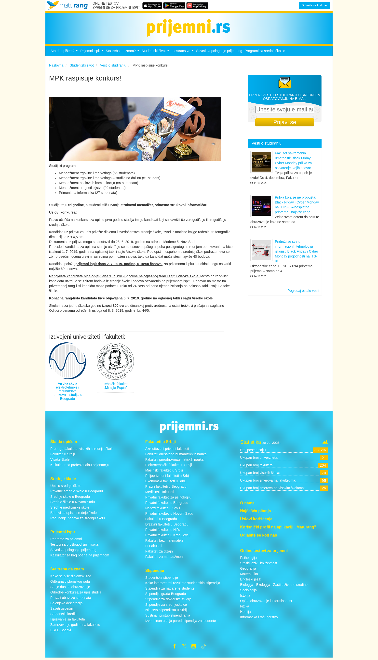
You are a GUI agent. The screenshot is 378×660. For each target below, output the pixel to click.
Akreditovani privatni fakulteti (167, 450)
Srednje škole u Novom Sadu (72, 503)
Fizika (244, 607)
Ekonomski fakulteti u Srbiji (165, 482)
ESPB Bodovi (60, 631)
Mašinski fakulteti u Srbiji (164, 471)
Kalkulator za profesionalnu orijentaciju (79, 466)
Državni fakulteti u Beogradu (167, 525)
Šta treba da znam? (123, 53)
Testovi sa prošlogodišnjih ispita (74, 545)
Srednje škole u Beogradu (70, 498)
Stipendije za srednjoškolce (166, 606)
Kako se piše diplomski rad (70, 577)
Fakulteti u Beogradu (161, 520)
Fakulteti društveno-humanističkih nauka (176, 455)
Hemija (245, 612)
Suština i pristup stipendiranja (167, 616)
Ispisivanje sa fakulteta (67, 620)
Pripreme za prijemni (66, 540)
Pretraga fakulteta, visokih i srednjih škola (82, 450)
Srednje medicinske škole (69, 508)
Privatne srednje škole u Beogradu (76, 492)
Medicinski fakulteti (159, 493)
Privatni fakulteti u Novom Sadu (169, 514)
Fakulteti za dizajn (159, 552)
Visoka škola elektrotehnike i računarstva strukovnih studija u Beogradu (67, 392)
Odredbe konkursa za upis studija (75, 593)
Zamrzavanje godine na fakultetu (75, 625)
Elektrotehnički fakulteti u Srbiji (168, 466)
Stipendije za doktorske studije (168, 600)
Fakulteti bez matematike (164, 541)
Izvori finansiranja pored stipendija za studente (180, 622)
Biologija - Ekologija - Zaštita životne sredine (274, 585)
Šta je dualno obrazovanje (70, 588)
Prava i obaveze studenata (70, 598)
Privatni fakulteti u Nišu (162, 531)
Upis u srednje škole (65, 487)
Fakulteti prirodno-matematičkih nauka (174, 460)
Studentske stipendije (161, 579)
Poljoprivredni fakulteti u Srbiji (167, 477)
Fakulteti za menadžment (164, 558)
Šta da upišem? (65, 53)
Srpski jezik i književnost (258, 564)
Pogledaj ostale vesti (303, 292)
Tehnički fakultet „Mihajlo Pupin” (115, 387)
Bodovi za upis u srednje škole (73, 514)
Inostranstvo (183, 53)
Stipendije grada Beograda (165, 595)
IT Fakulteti (153, 547)
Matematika (249, 575)
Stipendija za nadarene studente (170, 589)
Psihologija (248, 558)
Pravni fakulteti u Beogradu (166, 487)
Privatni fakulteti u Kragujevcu (167, 536)
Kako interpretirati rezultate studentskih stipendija (182, 584)
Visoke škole (59, 460)
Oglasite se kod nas (314, 5)
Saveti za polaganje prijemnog (219, 52)
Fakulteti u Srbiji (62, 455)
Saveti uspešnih (62, 609)
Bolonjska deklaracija (66, 604)
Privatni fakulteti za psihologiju (168, 498)
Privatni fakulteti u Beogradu (166, 504)
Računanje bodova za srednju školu (77, 519)
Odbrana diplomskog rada (70, 582)
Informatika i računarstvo (259, 618)
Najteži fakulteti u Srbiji (162, 509)
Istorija (245, 596)
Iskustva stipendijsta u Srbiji (166, 611)
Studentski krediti (63, 615)
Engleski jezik (250, 580)
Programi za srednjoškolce (265, 52)
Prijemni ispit (92, 53)
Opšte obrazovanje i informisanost (266, 602)
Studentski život (156, 53)
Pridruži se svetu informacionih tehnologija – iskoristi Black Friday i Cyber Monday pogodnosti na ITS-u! (296, 253)
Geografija (248, 569)
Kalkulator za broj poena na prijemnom (79, 556)
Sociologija (248, 591)
